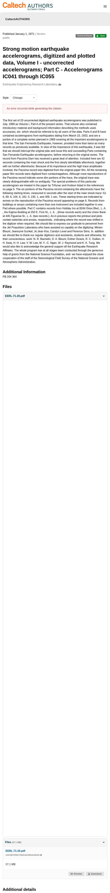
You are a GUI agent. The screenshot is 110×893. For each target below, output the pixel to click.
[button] (55, 296)
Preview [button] (76, 874)
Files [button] (55, 842)
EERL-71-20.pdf (15, 850)
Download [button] (94, 874)
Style (6, 97)
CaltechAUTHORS (17, 19)
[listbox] (23, 97)
